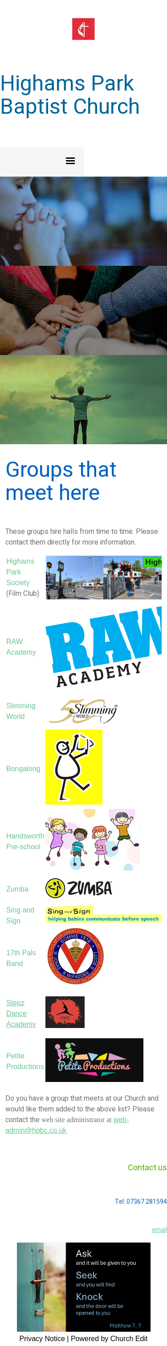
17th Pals (21, 953)
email (159, 1229)
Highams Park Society (20, 571)
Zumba (17, 889)
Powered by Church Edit (109, 1338)
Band (14, 963)
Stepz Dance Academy (21, 1013)
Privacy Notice (42, 1338)
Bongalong (23, 768)
